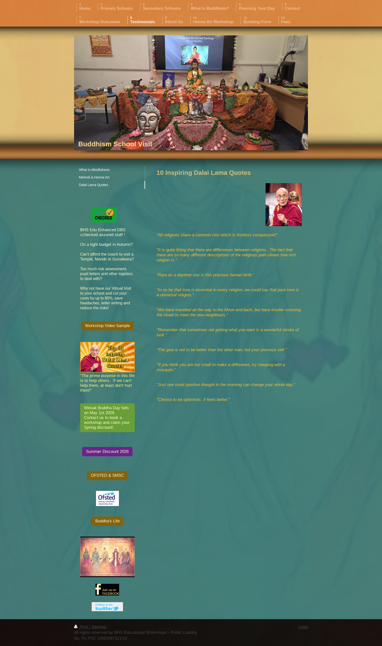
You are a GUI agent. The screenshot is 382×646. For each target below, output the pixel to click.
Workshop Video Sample (107, 325)
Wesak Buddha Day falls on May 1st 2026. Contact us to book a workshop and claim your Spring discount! (107, 418)
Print (81, 627)
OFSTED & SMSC (107, 475)
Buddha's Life (107, 521)
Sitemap (99, 627)
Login (303, 627)
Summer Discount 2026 (107, 451)
